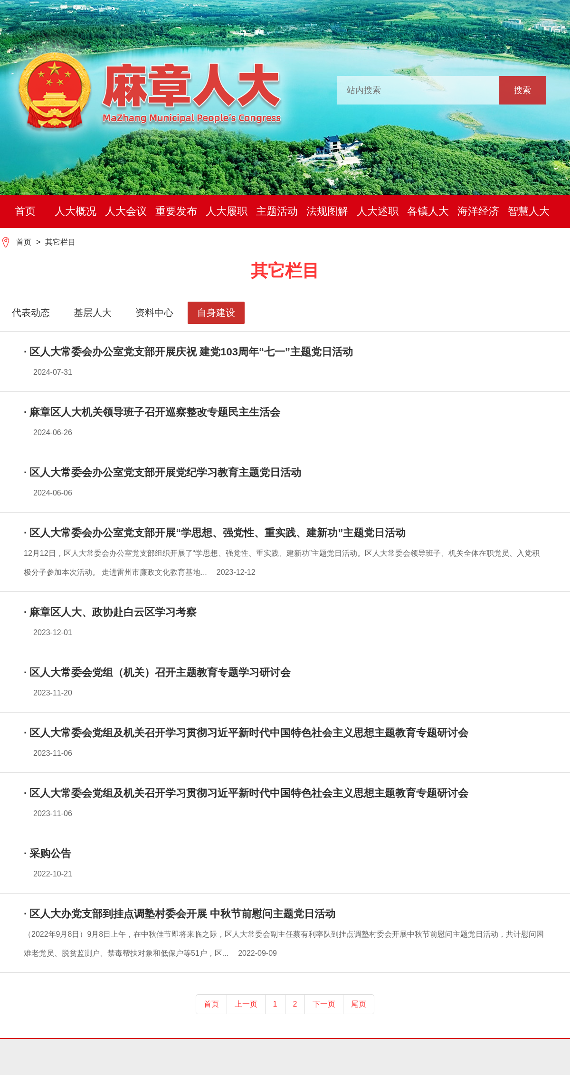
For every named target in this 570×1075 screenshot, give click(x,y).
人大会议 (126, 211)
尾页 (358, 1004)
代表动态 (31, 312)
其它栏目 (60, 242)
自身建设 (216, 312)
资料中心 (154, 312)
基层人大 (93, 312)
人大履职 (226, 211)
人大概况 (75, 211)
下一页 (324, 1004)
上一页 (246, 1004)
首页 (25, 211)
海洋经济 (478, 211)
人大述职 (378, 211)
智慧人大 (529, 211)
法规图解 (327, 211)
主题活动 (277, 211)
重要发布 (176, 211)
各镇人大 (428, 211)
